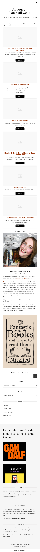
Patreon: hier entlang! (23, 25)
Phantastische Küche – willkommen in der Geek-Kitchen (20, 154)
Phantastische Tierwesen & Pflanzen (20, 217)
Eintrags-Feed (7, 408)
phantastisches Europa (20, 84)
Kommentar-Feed (8, 412)
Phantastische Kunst (20, 120)
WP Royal (24, 546)
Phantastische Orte (20, 187)
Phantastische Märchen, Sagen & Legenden (20, 49)
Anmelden (5, 405)
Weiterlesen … (20, 60)
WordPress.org (7, 415)
